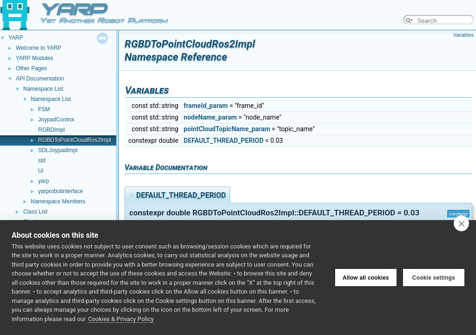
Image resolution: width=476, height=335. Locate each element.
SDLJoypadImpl (58, 150)
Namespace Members (58, 201)
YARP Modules (34, 58)
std (42, 160)
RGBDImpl (51, 130)
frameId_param (206, 105)
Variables (463, 35)
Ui (40, 171)
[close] (461, 223)
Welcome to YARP (38, 48)
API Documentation (40, 78)
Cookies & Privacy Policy (120, 318)
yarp (43, 181)
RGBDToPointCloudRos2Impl (74, 140)
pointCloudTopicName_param (227, 129)
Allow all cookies (366, 277)
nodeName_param (210, 117)
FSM (44, 109)
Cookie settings (433, 277)
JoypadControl (56, 119)
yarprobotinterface (60, 191)
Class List (35, 211)
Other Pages (31, 68)
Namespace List (43, 89)
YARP (15, 37)
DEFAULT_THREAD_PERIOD (224, 140)
